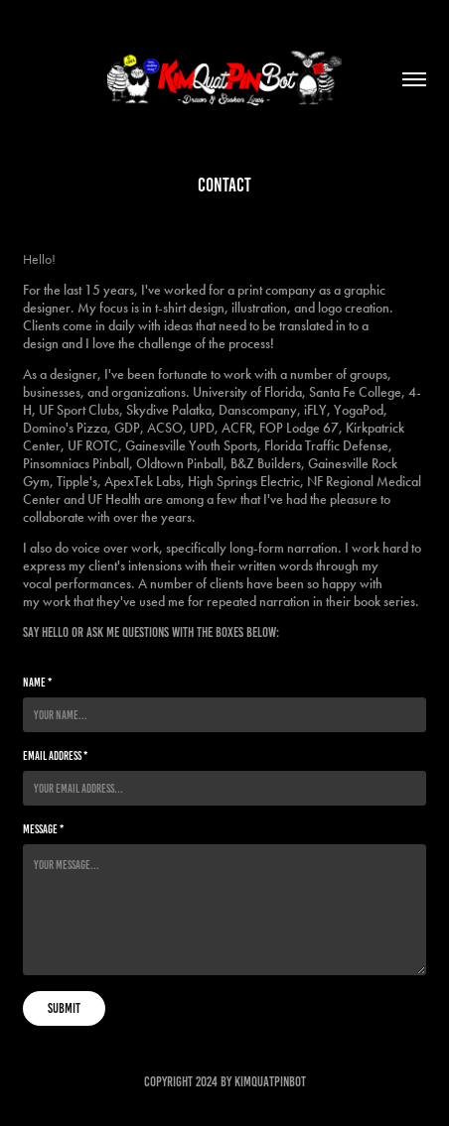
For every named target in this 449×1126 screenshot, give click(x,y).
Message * (43, 828)
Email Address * (55, 755)
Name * (37, 682)
